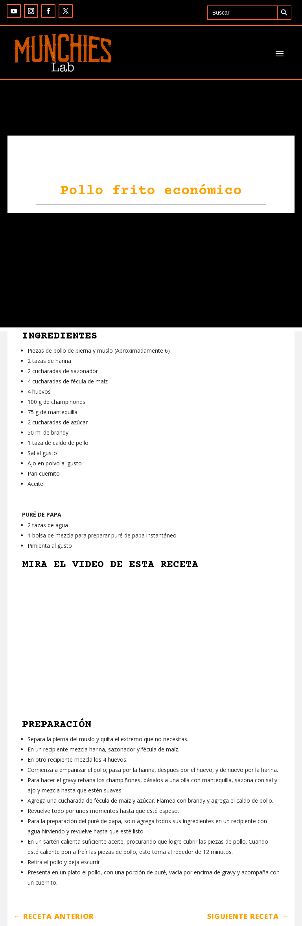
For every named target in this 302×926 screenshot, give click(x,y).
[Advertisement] (151, 272)
